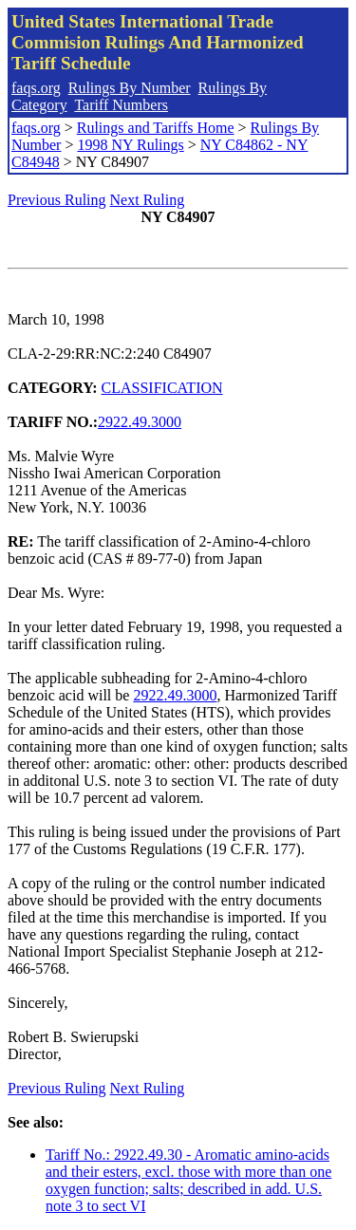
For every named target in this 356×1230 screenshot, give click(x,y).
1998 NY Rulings (130, 145)
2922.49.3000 (139, 422)
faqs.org (36, 88)
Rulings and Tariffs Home (155, 128)
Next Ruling (147, 200)
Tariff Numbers (121, 105)
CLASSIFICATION (162, 388)
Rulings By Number (129, 88)
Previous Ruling (57, 200)
